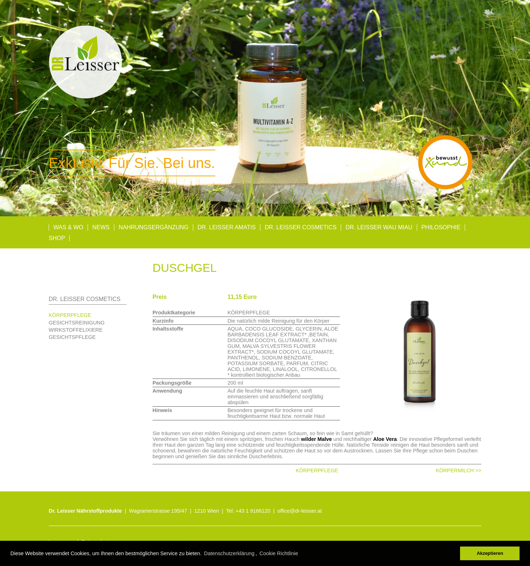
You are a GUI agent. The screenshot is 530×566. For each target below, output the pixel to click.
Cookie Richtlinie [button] (279, 553)
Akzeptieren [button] (490, 553)
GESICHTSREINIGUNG (77, 323)
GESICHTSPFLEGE (72, 337)
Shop (57, 238)
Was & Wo (68, 227)
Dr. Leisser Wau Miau (378, 227)
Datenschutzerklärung (229, 553)
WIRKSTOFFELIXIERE (75, 330)
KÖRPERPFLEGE (70, 315)
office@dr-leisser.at (300, 511)
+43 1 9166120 (252, 511)
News (101, 227)
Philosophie (440, 227)
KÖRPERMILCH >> (458, 470)
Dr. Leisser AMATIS (227, 227)
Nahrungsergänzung (154, 227)
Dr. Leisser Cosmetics (300, 227)
